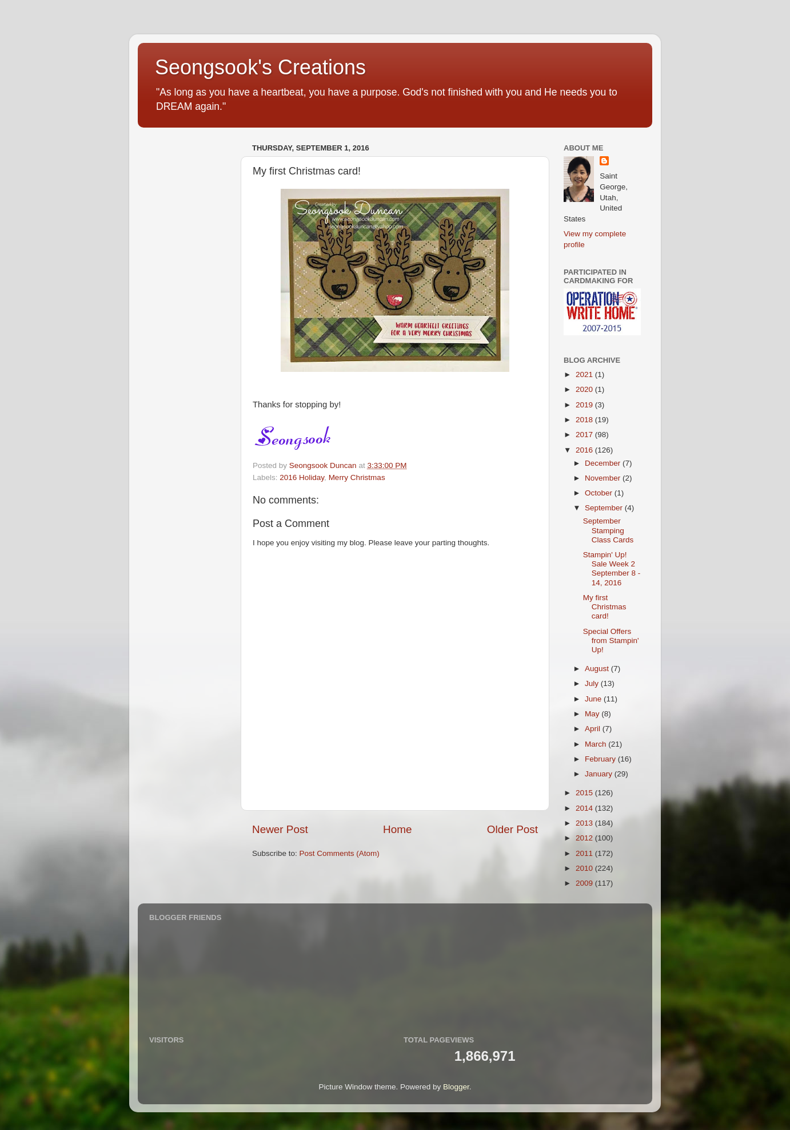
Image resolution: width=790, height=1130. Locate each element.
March (596, 744)
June (594, 699)
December (604, 463)
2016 (585, 450)
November (604, 478)
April (594, 728)
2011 (585, 853)
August (598, 668)
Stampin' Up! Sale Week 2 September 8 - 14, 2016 (612, 568)
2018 (585, 419)
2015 (585, 792)
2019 (585, 405)
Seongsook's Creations (260, 67)
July (593, 683)
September (605, 507)
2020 (585, 389)
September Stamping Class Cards (608, 530)
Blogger (456, 1087)
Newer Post (280, 829)
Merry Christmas (357, 477)
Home (397, 829)
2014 (585, 808)
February (601, 759)
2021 (585, 374)
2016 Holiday (302, 477)
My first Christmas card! (605, 606)
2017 (585, 434)
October (600, 493)
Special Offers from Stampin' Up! (611, 640)
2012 (585, 838)
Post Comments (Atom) (340, 853)
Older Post (512, 829)
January (600, 774)
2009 (585, 883)
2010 (585, 868)
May (593, 713)
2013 (585, 823)
